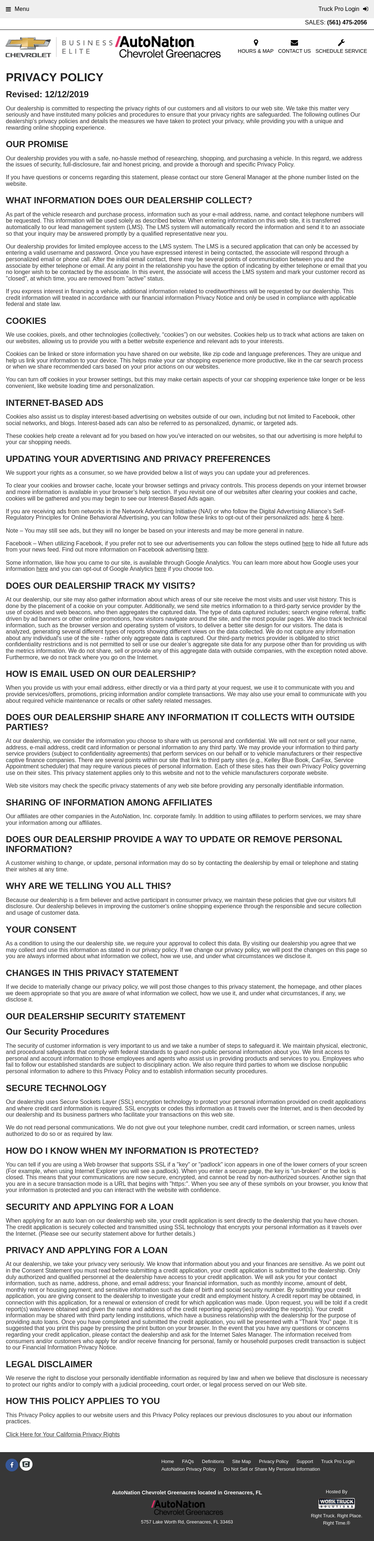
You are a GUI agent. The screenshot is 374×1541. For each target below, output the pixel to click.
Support (305, 1461)
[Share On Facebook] (11, 1465)
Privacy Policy (274, 1461)
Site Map (241, 1461)
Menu (17, 9)
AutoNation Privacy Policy (188, 1469)
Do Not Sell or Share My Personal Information (272, 1469)
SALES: (336, 22)
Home (167, 1461)
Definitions (213, 1461)
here (318, 517)
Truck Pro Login (337, 1461)
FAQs (188, 1461)
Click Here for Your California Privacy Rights (63, 1434)
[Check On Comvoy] (26, 1465)
